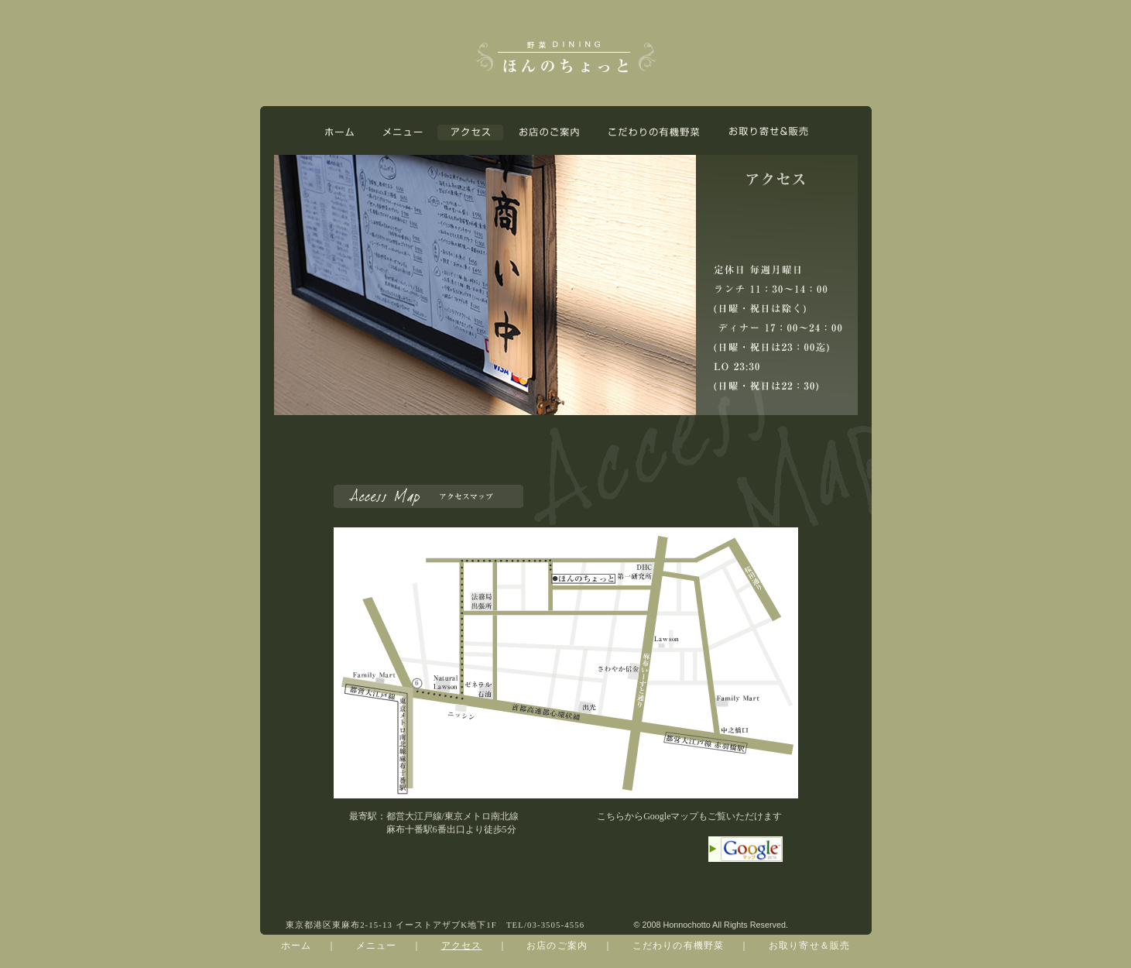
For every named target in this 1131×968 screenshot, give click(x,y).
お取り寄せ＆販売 (810, 945)
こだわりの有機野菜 (678, 945)
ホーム (296, 945)
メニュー (376, 945)
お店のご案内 (557, 945)
